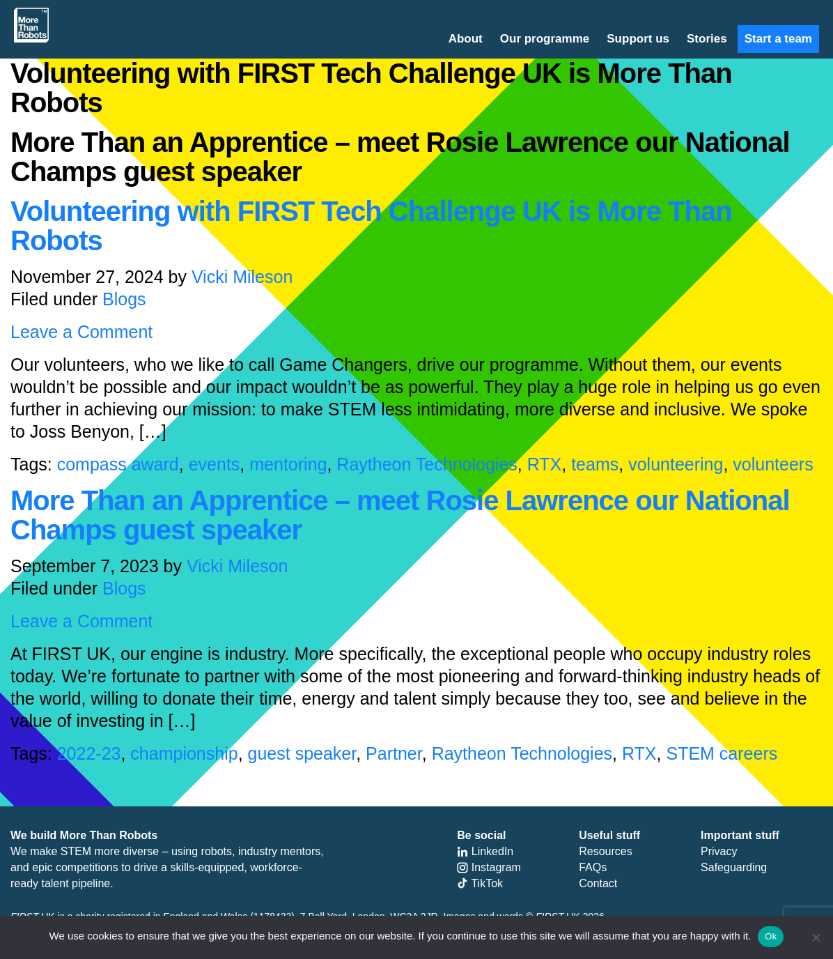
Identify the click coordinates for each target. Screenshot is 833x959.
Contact (598, 883)
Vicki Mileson (242, 276)
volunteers (773, 464)
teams (594, 464)
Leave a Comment (81, 332)
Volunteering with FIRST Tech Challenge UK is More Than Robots (371, 226)
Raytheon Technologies (426, 464)
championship (184, 753)
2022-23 (89, 753)
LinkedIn (485, 851)
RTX (544, 464)
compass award (118, 464)
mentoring (288, 464)
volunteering (675, 464)
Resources (605, 851)
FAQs (593, 867)
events (214, 464)
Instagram (489, 867)
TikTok (480, 883)
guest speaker (302, 753)
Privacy (719, 851)
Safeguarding (734, 867)
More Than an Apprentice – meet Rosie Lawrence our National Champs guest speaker (400, 515)
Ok (771, 936)
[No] (816, 937)
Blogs (124, 299)
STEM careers (721, 753)
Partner (394, 753)
